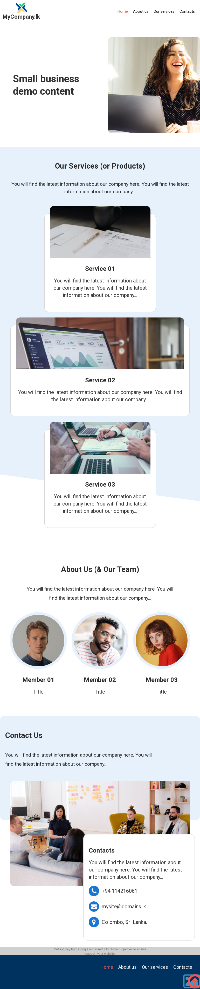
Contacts (187, 11)
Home (123, 11)
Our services (164, 11)
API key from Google (73, 949)
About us (140, 11)
